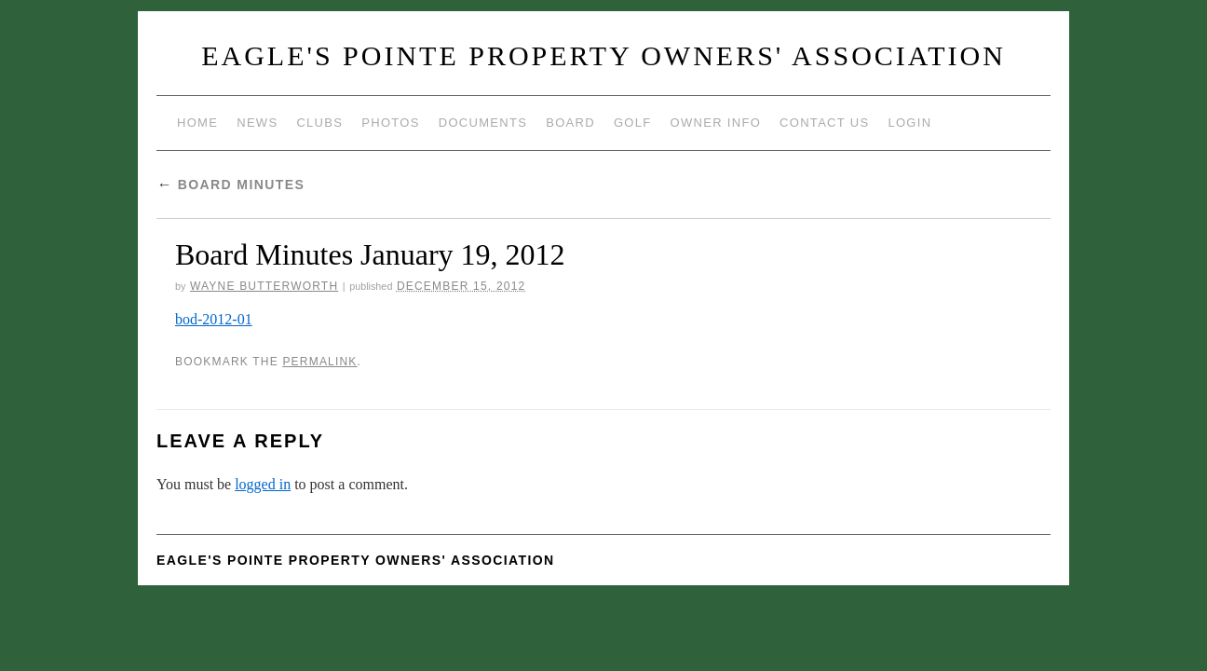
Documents (483, 123)
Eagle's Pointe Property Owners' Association (603, 55)
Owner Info (716, 123)
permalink (319, 361)
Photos (390, 123)
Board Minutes (230, 184)
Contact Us (824, 123)
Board (570, 123)
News (257, 123)
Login (909, 123)
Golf (633, 123)
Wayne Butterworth (264, 286)
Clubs (319, 123)
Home (197, 123)
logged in (263, 484)
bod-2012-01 (213, 319)
